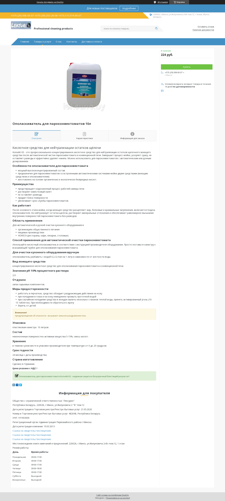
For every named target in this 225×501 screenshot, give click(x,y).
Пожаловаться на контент (118, 498)
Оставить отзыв (206, 27)
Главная (24, 42)
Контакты (71, 42)
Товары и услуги (42, 42)
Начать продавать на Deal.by (50, 2)
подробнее (129, 8)
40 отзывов (163, 2)
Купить (186, 66)
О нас (59, 42)
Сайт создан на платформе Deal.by (112, 495)
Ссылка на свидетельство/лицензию (31, 430)
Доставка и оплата (92, 42)
